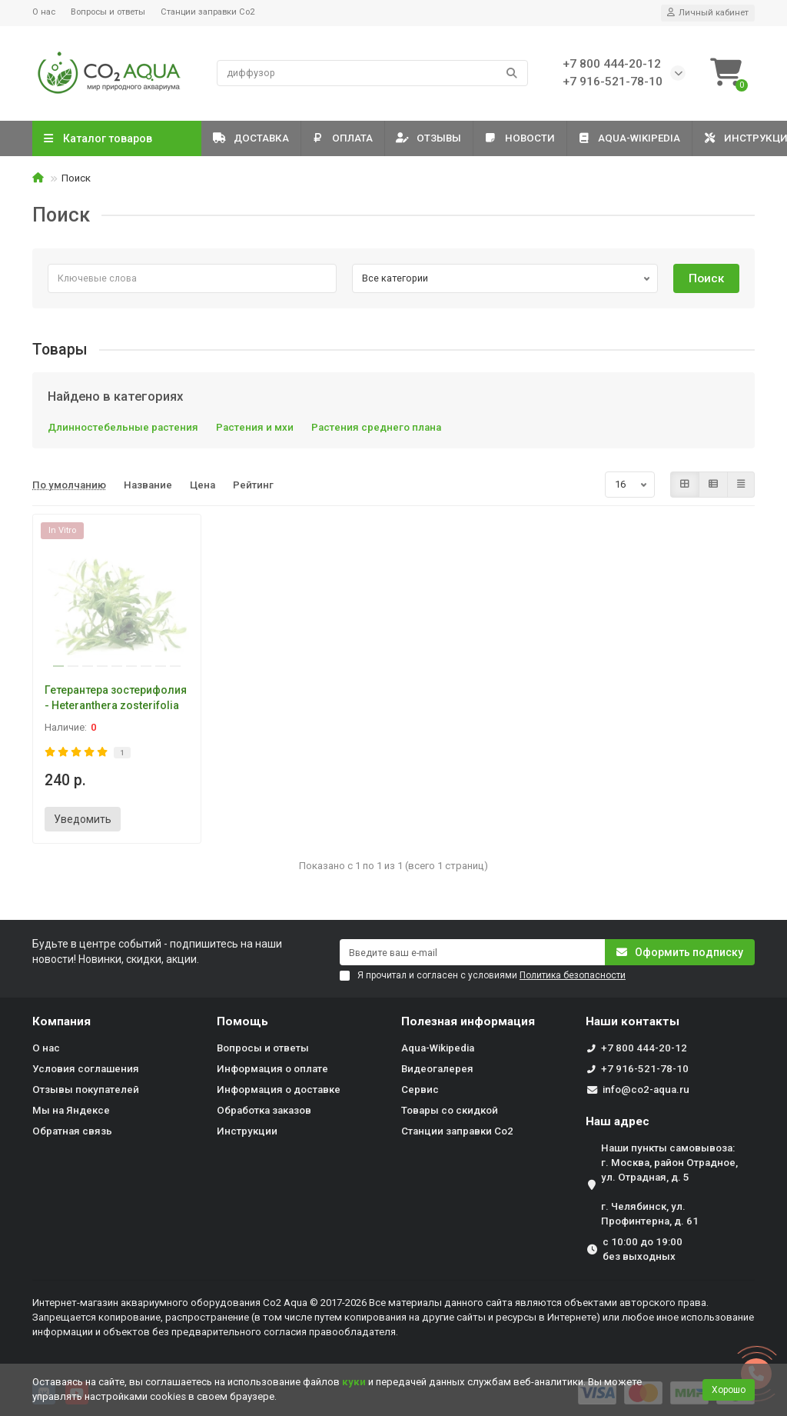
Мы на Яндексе (71, 1110)
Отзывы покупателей (85, 1089)
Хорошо (728, 1389)
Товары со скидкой (449, 1110)
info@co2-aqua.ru (646, 1089)
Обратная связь (72, 1131)
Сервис (420, 1089)
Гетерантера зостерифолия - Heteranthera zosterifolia (116, 697)
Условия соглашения (85, 1068)
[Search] (372, 73)
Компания (61, 1021)
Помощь (242, 1021)
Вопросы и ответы (108, 12)
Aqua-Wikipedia (650, 138)
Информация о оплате (272, 1068)
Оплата (349, 138)
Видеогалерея (437, 1068)
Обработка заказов (264, 1110)
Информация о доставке (278, 1089)
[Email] (472, 952)
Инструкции (247, 1131)
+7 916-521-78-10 (645, 1068)
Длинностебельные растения (123, 427)
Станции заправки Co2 (207, 12)
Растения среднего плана (376, 427)
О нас (43, 12)
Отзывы (440, 138)
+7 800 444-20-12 (644, 1048)
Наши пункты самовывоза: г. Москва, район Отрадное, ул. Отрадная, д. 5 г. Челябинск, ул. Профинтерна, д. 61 (669, 1184)
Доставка (253, 138)
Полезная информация (468, 1021)
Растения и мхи (255, 427)
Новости (536, 138)
